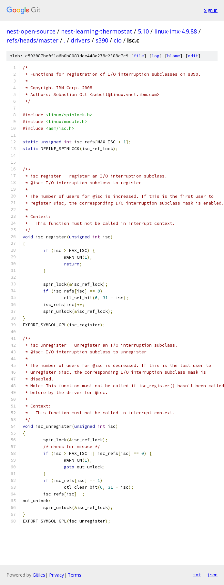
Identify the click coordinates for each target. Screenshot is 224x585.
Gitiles (39, 575)
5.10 (143, 31)
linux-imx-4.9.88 (175, 31)
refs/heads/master (32, 40)
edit (193, 56)
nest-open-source (31, 31)
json (212, 575)
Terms (74, 575)
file (139, 56)
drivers (80, 40)
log (155, 56)
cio (118, 40)
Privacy (56, 575)
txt (197, 575)
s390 (102, 40)
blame (173, 56)
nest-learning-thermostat (96, 31)
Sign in (211, 10)
